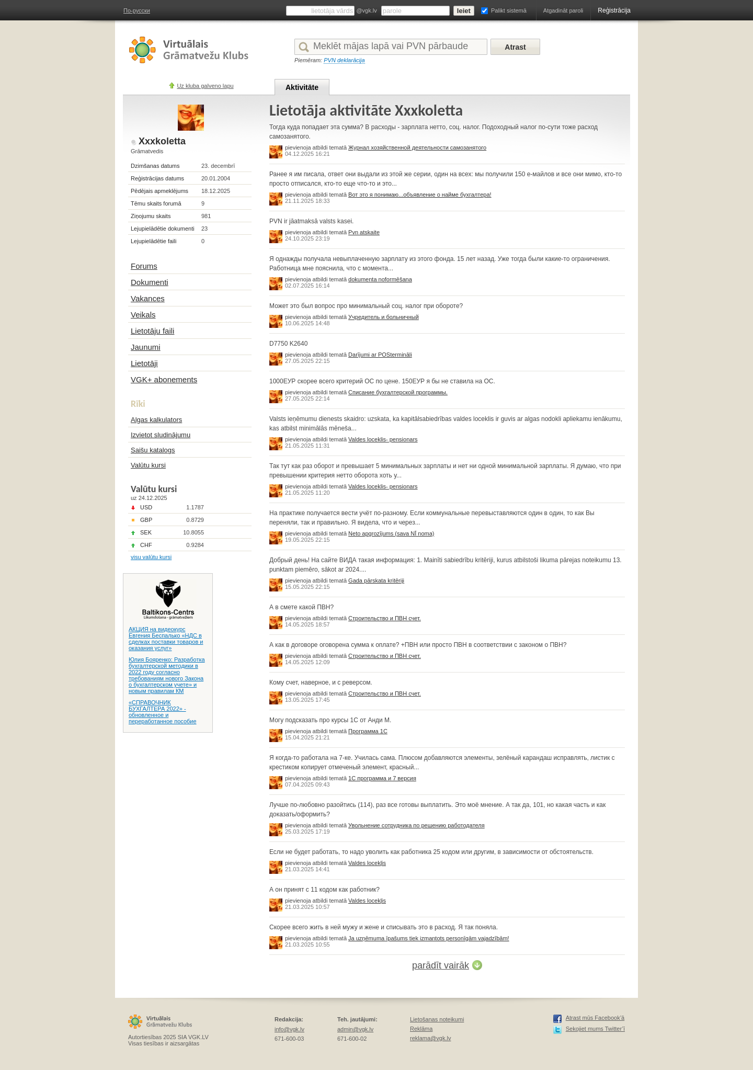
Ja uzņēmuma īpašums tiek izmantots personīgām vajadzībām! (428, 938)
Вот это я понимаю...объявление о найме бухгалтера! (420, 194)
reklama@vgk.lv (430, 1038)
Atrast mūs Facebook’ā (595, 1018)
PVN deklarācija (344, 60)
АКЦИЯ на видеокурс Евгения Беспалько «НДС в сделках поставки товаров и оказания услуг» (166, 638)
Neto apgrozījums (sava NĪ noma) (391, 533)
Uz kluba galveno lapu (205, 86)
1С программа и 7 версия (382, 778)
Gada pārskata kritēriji (376, 580)
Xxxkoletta (162, 141)
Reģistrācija (614, 10)
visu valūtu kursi (151, 557)
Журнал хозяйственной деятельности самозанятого (417, 147)
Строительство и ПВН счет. (384, 618)
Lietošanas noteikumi (437, 1019)
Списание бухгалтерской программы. (398, 392)
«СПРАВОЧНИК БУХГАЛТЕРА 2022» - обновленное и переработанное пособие (163, 711)
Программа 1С (367, 731)
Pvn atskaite (364, 232)
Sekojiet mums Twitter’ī (595, 1029)
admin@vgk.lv (355, 1029)
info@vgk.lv (289, 1029)
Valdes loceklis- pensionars (382, 439)
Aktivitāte (302, 87)
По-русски (136, 10)
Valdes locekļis (367, 863)
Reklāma (421, 1029)
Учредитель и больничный (383, 317)
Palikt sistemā (509, 10)
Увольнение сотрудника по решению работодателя (416, 825)
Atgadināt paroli (563, 10)
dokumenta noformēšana (380, 279)
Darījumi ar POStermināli (380, 354)
